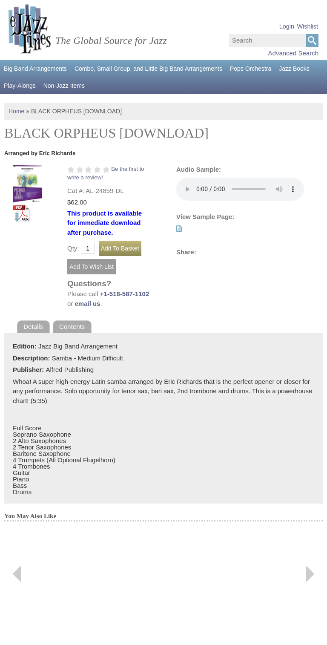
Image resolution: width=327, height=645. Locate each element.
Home (16, 111)
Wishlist (307, 26)
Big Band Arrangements (35, 68)
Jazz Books (294, 68)
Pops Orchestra (250, 68)
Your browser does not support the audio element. (240, 189)
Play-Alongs (20, 85)
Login (286, 26)
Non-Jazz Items (64, 85)
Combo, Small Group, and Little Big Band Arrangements (148, 68)
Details (33, 326)
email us (87, 303)
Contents (72, 326)
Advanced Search (293, 53)
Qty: (73, 248)
